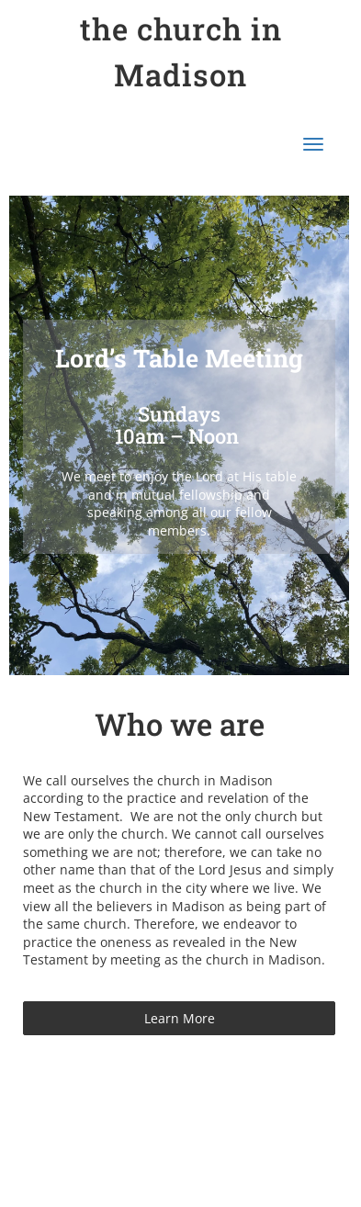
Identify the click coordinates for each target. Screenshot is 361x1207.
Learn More (179, 1018)
